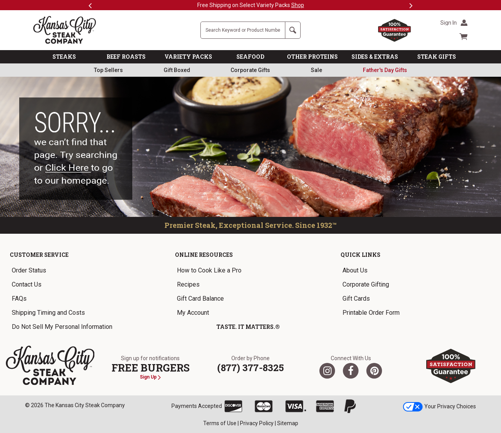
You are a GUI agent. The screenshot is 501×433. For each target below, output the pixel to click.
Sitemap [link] (287, 423)
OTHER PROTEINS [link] (312, 56)
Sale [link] (316, 70)
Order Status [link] (29, 270)
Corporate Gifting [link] (365, 284)
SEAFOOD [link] (250, 56)
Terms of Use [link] (219, 423)
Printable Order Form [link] (371, 312)
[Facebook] (351, 371)
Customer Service (39, 254)
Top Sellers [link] (108, 70)
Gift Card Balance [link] (200, 298)
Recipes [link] (188, 284)
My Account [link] (193, 312)
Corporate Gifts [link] (250, 70)
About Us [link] (355, 270)
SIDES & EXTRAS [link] (374, 56)
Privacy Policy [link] (257, 423)
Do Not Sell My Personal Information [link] (62, 326)
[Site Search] (243, 30)
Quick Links (360, 254)
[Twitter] (327, 371)
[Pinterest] (374, 371)
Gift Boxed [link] (177, 70)
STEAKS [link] (64, 56)
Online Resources (204, 254)
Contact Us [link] (26, 284)
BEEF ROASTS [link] (126, 56)
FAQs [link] (19, 298)
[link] (385, 70)
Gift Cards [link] (356, 298)
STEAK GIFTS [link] (436, 56)
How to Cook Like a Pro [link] (209, 270)
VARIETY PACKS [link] (188, 56)
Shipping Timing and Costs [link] (48, 312)
